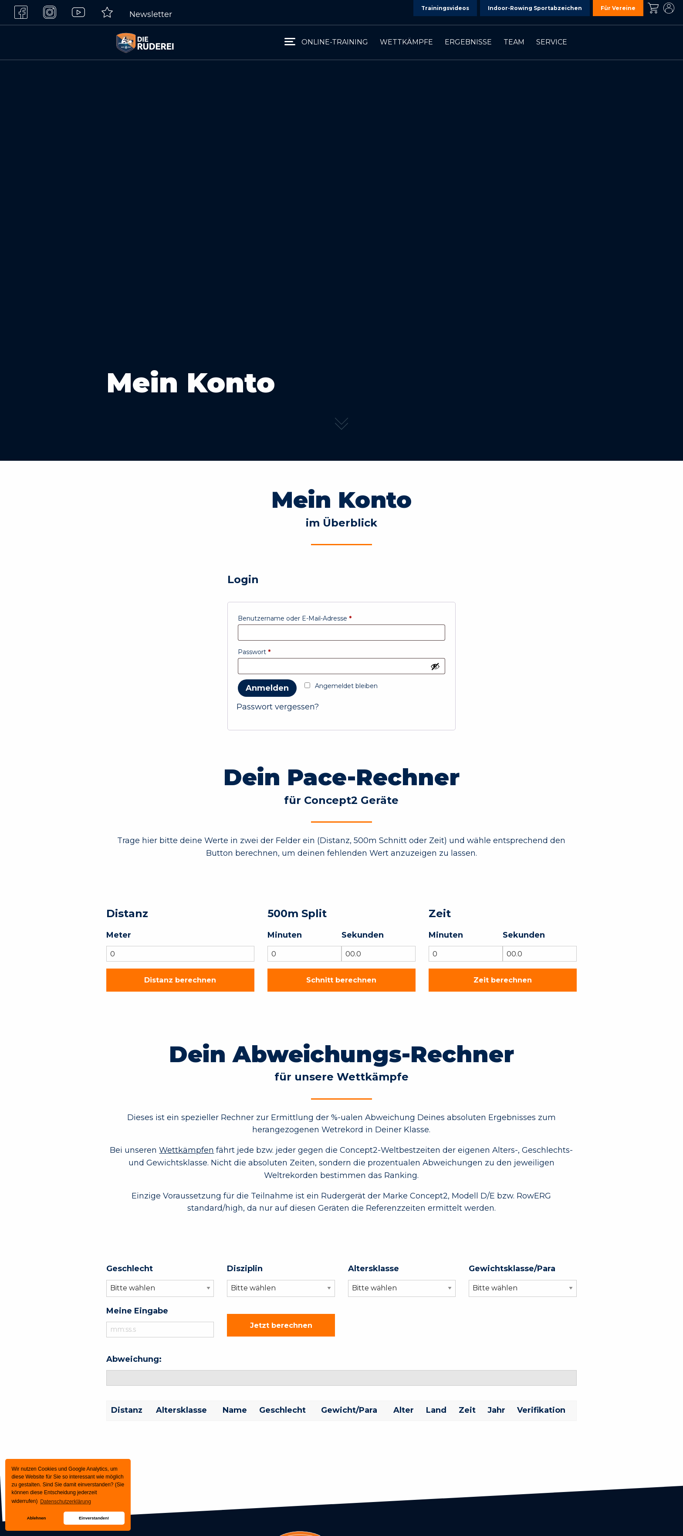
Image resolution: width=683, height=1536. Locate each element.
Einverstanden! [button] (94, 1518)
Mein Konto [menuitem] (668, 8)
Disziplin (245, 1268)
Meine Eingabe (137, 1311)
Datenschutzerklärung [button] (65, 1502)
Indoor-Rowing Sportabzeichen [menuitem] (535, 8)
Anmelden (267, 688)
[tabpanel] (341, 230)
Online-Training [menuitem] (334, 42)
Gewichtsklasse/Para (512, 1268)
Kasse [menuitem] (653, 8)
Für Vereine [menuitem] (618, 8)
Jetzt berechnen (281, 1325)
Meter (118, 935)
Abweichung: (134, 1359)
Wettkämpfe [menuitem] (406, 42)
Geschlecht (129, 1268)
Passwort (254, 652)
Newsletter (150, 14)
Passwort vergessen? (278, 707)
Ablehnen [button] (36, 1518)
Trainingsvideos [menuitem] (445, 8)
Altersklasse (373, 1268)
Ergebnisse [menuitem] (468, 42)
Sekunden (363, 935)
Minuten (284, 935)
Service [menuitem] (551, 42)
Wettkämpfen (186, 1150)
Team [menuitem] (514, 42)
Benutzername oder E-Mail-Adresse (295, 618)
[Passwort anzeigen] (435, 666)
